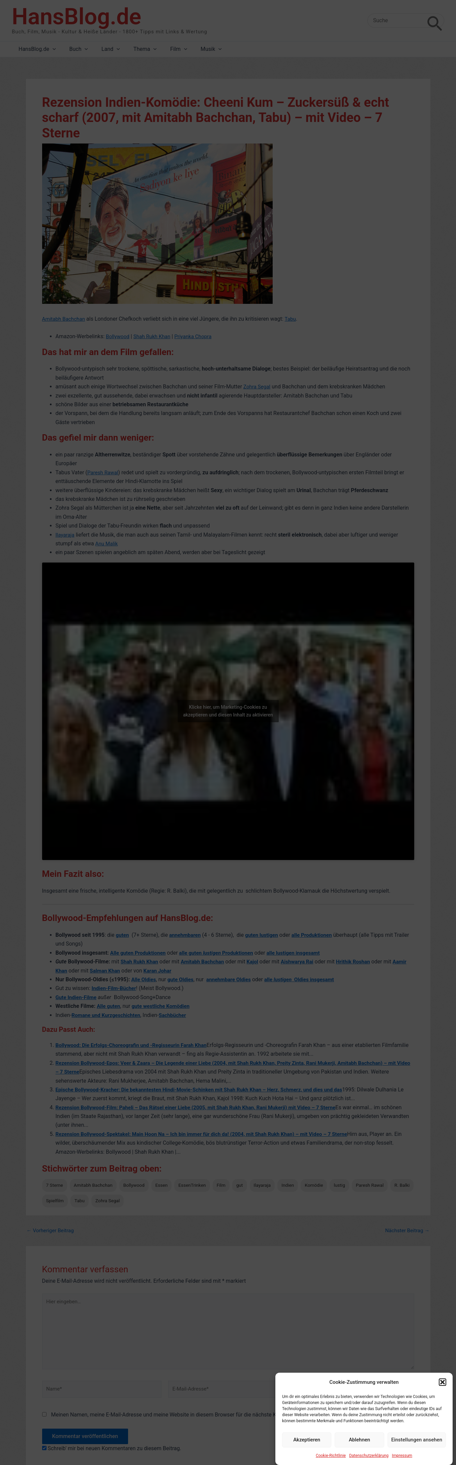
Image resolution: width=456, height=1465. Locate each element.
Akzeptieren (306, 1449)
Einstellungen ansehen (416, 1449)
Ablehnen (359, 1449)
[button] (442, 1392)
